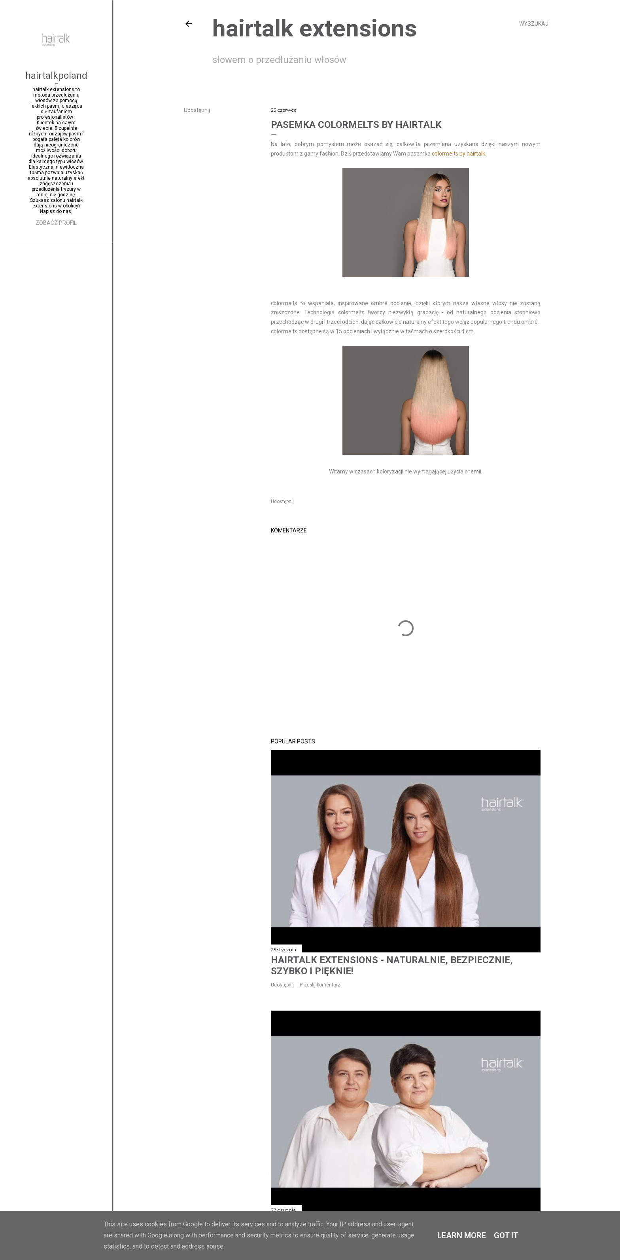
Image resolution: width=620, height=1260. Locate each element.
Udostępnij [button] (197, 110)
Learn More (461, 1235)
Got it (506, 1235)
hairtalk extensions (314, 28)
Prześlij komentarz (320, 985)
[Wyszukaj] (533, 23)
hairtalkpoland (56, 75)
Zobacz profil (56, 223)
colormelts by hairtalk (458, 153)
